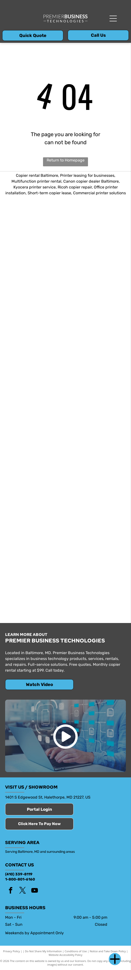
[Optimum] (96, 532)
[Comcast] (96, 472)
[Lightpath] (35, 532)
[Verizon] (96, 412)
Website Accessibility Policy (65, 955)
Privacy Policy (11, 951)
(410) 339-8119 (19, 874)
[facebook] (10, 891)
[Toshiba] (35, 352)
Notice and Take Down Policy (108, 951)
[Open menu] (113, 18)
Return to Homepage (66, 160)
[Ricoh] (35, 292)
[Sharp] (35, 412)
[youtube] (34, 891)
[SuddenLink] (96, 592)
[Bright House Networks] (35, 472)
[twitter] (22, 891)
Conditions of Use (76, 951)
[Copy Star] (35, 232)
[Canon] (96, 292)
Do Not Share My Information (43, 951)
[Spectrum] (35, 592)
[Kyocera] (96, 232)
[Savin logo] (96, 352)
